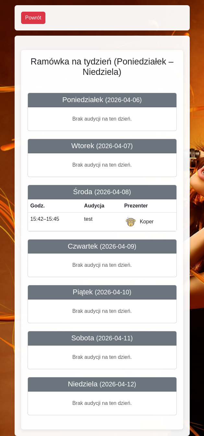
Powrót (33, 17)
